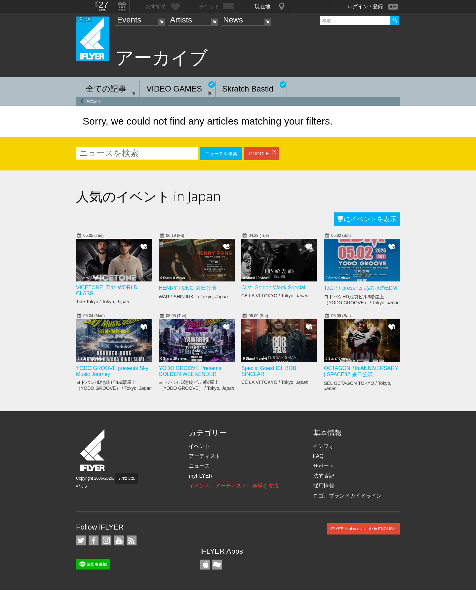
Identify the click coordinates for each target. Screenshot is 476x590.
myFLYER (201, 476)
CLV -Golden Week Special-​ (274, 287)
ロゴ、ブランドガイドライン (347, 495)
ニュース (199, 466)
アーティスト (204, 456)
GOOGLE (259, 153)
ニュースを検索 (221, 153)
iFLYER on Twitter (81, 540)
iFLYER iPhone (205, 565)
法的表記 (323, 476)
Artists (181, 19)
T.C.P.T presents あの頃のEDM (360, 288)
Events (129, 19)
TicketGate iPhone (217, 565)
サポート (323, 466)
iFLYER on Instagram (106, 540)
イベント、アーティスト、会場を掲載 (234, 486)
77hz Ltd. (127, 478)
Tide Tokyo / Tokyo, (102, 301)
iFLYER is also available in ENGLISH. (363, 529)
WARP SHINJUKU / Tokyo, (193, 296)
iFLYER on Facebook (94, 540)
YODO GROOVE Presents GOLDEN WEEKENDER (190, 371)
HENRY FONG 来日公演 (188, 288)
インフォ (323, 446)
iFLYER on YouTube (119, 540)
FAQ (318, 456)
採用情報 (323, 486)
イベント (199, 446)
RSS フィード (132, 540)
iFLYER (92, 450)
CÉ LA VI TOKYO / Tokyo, (274, 295)
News (233, 19)
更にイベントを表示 (367, 219)
